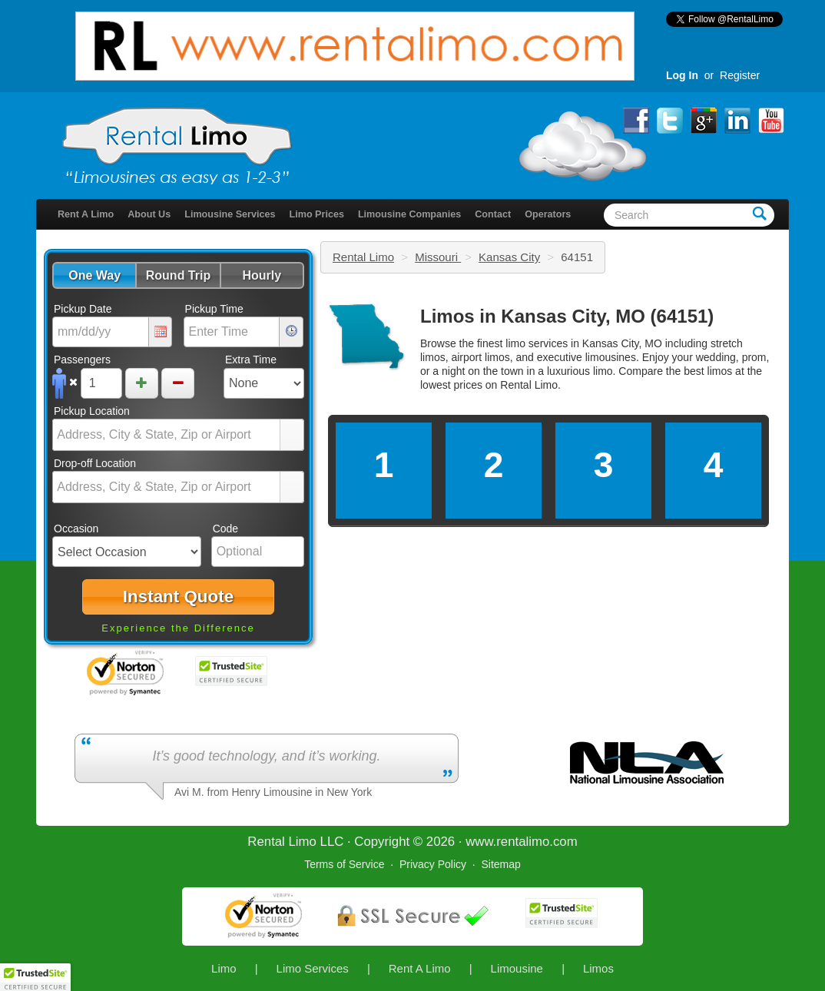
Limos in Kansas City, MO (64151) (567, 316)
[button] (94, 275)
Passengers (82, 359)
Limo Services (313, 968)
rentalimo (522, 841)
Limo (224, 968)
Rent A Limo (86, 214)
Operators (548, 214)
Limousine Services (229, 214)
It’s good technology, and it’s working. (266, 756)
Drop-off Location (95, 463)
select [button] (292, 435)
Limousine (517, 968)
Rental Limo (363, 256)
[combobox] (166, 434)
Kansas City (509, 256)
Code (225, 528)
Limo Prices (317, 214)
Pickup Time (214, 309)
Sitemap (500, 864)
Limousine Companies (409, 214)
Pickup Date (82, 309)
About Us (149, 214)
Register (740, 75)
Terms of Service (344, 864)
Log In (682, 75)
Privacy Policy (432, 864)
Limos (598, 968)
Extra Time (251, 359)
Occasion (76, 528)
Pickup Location (92, 411)
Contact (493, 214)
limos (720, 371)
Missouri (438, 256)
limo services (536, 343)
